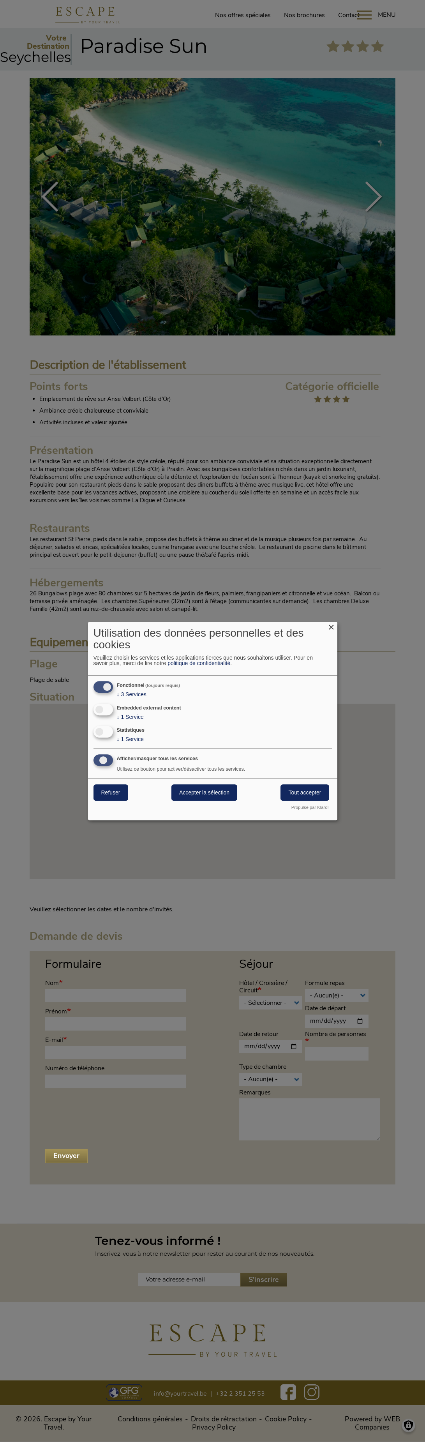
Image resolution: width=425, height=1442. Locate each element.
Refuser (110, 792)
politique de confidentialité (199, 663)
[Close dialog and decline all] (331, 627)
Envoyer (66, 1155)
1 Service (130, 717)
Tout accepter (304, 792)
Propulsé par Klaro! (310, 807)
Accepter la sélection (204, 792)
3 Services (131, 694)
